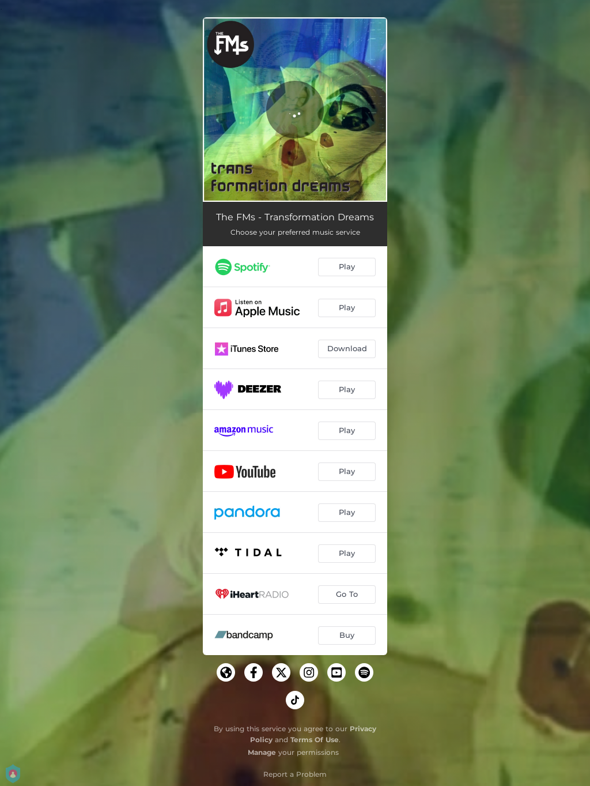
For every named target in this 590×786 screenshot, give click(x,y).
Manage (262, 752)
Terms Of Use (314, 739)
